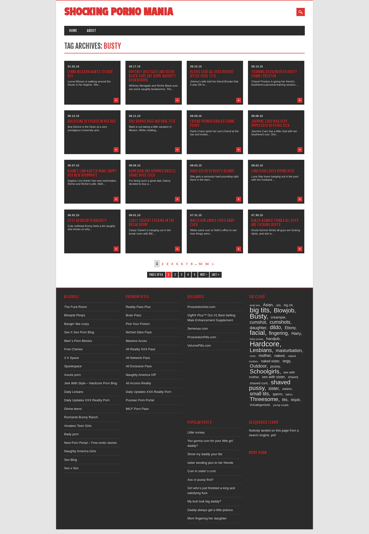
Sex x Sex (71, 468)
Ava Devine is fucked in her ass (92, 121)
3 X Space (71, 358)
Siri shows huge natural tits (152, 121)
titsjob (295, 400)
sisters (287, 389)
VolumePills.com (199, 345)
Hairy (296, 333)
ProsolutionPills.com (201, 337)
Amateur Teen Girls (78, 426)
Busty (258, 316)
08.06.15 (134, 165)
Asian (268, 305)
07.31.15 (196, 215)
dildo (275, 327)
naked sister (270, 361)
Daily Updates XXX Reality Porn (87, 400)
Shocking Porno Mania (118, 11)
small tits (259, 393)
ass (278, 305)
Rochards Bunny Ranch (81, 417)
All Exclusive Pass (139, 366)
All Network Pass (138, 358)
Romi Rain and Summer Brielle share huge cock (152, 173)
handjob (273, 339)
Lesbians (261, 350)
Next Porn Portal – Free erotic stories (90, 443)
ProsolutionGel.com (201, 307)
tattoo (289, 394)
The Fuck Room (75, 307)
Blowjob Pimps (74, 315)
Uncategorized (260, 405)
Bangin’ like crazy (76, 324)
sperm (277, 394)
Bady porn (71, 434)
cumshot (258, 322)
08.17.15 (134, 66)
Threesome (264, 399)
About (91, 31)
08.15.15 (196, 66)
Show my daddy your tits (204, 454)
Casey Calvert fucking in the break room (152, 222)
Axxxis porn (72, 375)
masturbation (289, 350)
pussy (275, 366)
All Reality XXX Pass (140, 349)
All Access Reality (138, 383)
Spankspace (73, 366)
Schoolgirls (264, 371)
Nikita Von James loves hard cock (212, 222)
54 (207, 263)
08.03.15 (196, 165)
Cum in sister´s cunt (201, 471)
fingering (278, 333)
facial (257, 332)
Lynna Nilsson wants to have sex (90, 74)
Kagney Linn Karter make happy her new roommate (92, 173)
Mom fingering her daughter (207, 518)
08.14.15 (257, 66)
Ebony (290, 328)
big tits (259, 310)
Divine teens (73, 409)
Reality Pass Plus (138, 307)
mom (253, 356)
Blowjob (284, 310)
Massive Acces (136, 341)
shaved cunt (258, 383)
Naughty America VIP (141, 375)
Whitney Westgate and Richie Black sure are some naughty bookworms (152, 76)
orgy (286, 361)
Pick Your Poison (138, 324)
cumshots (280, 322)
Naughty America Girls (80, 451)
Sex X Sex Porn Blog (79, 332)
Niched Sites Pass (139, 332)
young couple (281, 405)
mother (265, 355)
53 (200, 263)
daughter (258, 327)
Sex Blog (70, 460)
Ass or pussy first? (200, 480)
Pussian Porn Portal (140, 400)
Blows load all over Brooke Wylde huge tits (212, 74)
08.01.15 (134, 215)
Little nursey (196, 432)
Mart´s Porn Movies (78, 341)
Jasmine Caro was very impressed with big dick (270, 123)
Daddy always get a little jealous (210, 510)
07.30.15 (257, 215)
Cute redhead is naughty (87, 220)
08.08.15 (257, 115)
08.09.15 (196, 115)
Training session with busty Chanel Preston (274, 74)
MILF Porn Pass (137, 409)
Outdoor (258, 366)
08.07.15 (73, 165)
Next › (203, 274)
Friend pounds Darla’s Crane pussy (212, 123)
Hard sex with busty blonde (212, 171)
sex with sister (273, 377)
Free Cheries (73, 349)
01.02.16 (73, 66)
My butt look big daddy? (204, 501)
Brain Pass (133, 315)
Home (73, 31)
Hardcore (264, 344)
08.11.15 (134, 115)
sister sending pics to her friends (210, 463)
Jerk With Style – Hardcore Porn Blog (90, 383)
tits (285, 399)
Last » (215, 274)
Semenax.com (197, 328)
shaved (293, 377)
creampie (278, 317)
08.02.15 (257, 165)
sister (273, 388)
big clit (288, 305)
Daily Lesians (73, 392)
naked (279, 356)
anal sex (255, 305)
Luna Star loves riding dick (272, 171)
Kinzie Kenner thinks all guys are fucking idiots (275, 222)
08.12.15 (73, 115)
